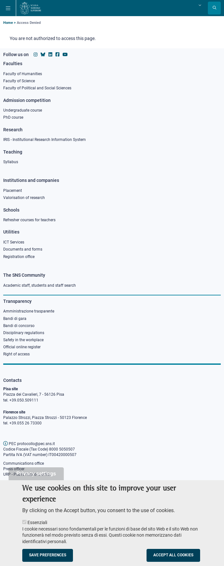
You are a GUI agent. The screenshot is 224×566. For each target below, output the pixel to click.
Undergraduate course (22, 110)
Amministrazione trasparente (28, 311)
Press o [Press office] (9, 469)
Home (8, 23)
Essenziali (37, 528)
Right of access (16, 354)
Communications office (23, 463)
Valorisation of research (24, 197)
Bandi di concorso (19, 325)
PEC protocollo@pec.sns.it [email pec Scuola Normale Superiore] (29, 444)
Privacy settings (36, 479)
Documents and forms (22, 249)
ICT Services (13, 242)
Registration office (19, 256)
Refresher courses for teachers (29, 220)
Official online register (22, 347)
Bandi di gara (14, 318)
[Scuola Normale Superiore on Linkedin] (50, 54)
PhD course (13, 117)
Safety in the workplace (23, 340)
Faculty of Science (19, 81)
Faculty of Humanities (22, 74)
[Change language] (199, 5)
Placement (12, 190)
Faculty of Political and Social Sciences (37, 88)
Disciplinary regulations (23, 333)
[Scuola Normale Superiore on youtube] (65, 54)
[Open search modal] (214, 8)
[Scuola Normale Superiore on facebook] (57, 54)
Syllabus (10, 162)
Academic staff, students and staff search (39, 285)
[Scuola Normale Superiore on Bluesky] (43, 54)
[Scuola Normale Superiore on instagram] (35, 54)
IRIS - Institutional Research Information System (44, 139)
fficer (20, 469)
